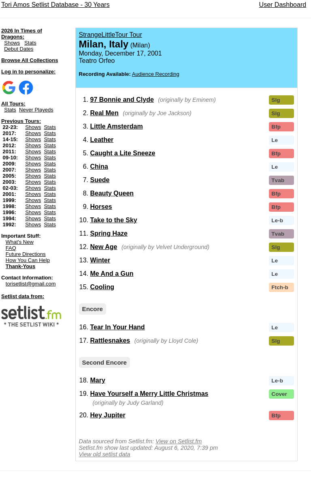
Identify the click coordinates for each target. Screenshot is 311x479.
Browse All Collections (29, 60)
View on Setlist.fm (179, 441)
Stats (30, 43)
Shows (12, 43)
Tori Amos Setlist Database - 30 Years (55, 4)
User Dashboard (283, 4)
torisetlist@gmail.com (31, 284)
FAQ (11, 248)
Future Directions (26, 254)
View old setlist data (104, 454)
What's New (20, 242)
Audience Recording (155, 74)
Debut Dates (18, 49)
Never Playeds (36, 110)
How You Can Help (28, 260)
